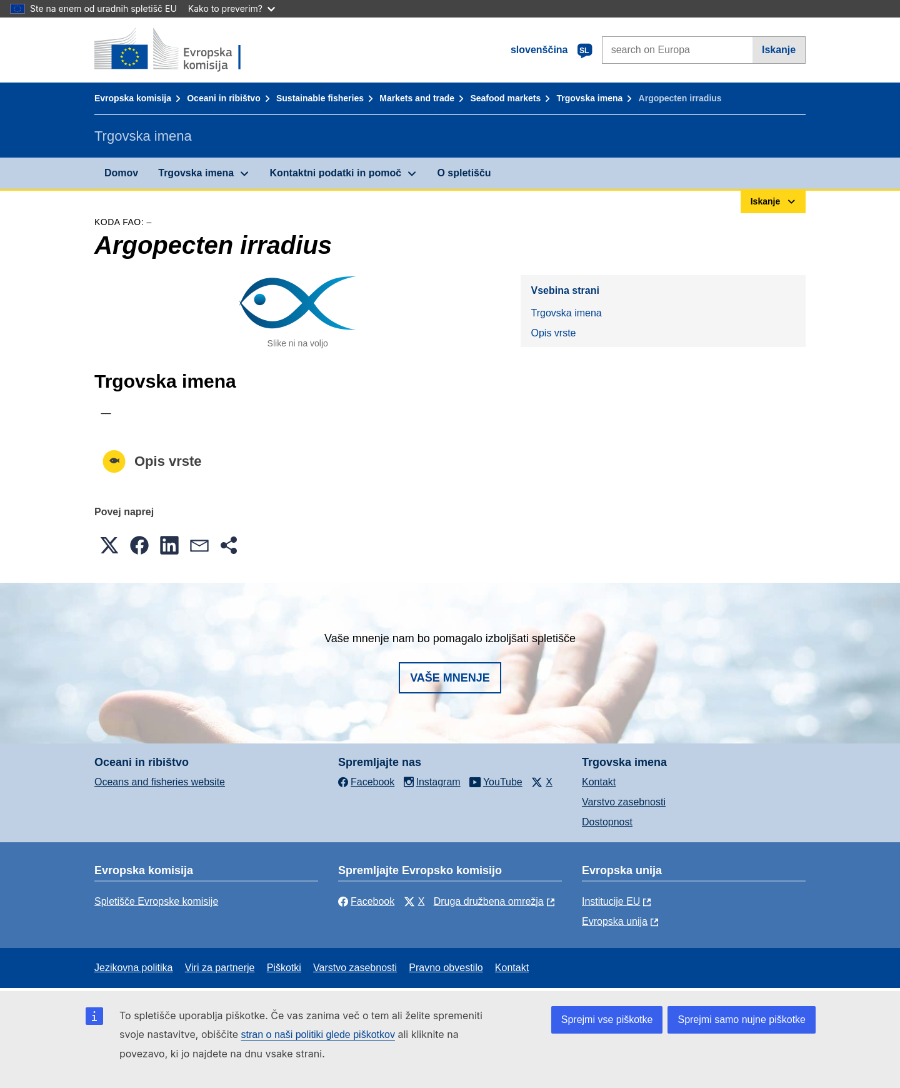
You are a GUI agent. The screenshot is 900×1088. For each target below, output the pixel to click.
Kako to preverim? (231, 8)
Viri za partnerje (220, 967)
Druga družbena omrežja (489, 901)
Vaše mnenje (450, 678)
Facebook (366, 901)
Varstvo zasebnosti (624, 802)
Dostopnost (607, 822)
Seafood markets (505, 98)
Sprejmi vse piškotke (607, 1019)
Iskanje (779, 49)
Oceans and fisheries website (159, 782)
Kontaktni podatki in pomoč (335, 173)
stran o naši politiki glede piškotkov (318, 1034)
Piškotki (284, 967)
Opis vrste (553, 333)
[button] (109, 545)
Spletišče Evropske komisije (156, 901)
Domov (121, 173)
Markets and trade (416, 98)
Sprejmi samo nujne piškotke (742, 1019)
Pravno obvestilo (445, 967)
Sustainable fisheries (320, 98)
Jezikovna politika (133, 967)
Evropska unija (615, 921)
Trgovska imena (589, 98)
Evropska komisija (132, 98)
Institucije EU (611, 901)
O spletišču (464, 173)
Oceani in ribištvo (223, 98)
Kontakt (599, 782)
